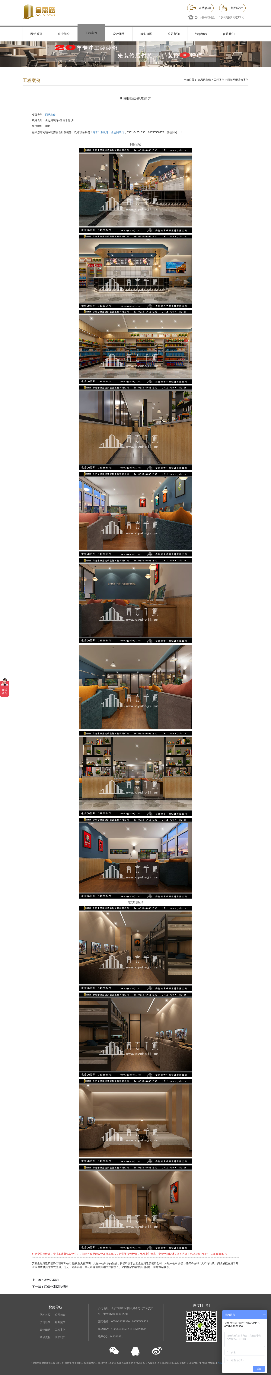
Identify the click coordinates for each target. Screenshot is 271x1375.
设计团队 (119, 34)
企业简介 (64, 34)
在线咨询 (205, 8)
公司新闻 (174, 34)
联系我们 (229, 34)
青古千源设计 (100, 132)
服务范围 (146, 34)
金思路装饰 (204, 79)
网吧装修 (50, 114)
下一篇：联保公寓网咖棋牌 (50, 1286)
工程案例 (91, 33)
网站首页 (36, 34)
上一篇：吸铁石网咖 (45, 1280)
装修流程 (201, 34)
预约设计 (237, 8)
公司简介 (60, 1314)
